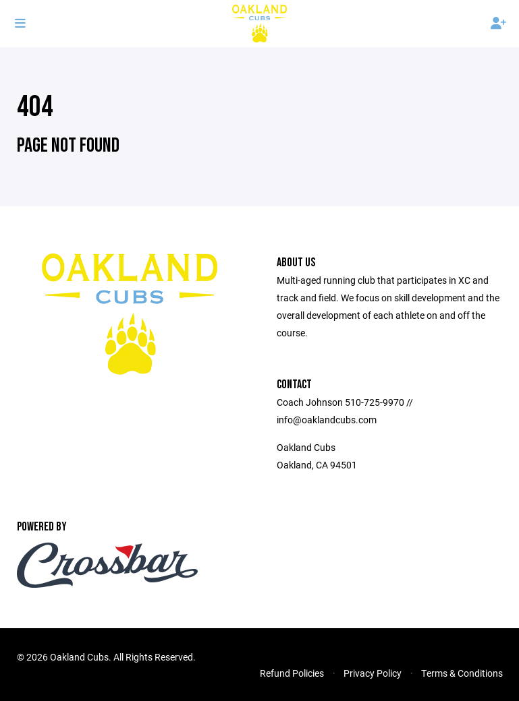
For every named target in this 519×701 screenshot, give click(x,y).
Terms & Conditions (462, 673)
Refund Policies (292, 673)
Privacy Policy (373, 673)
